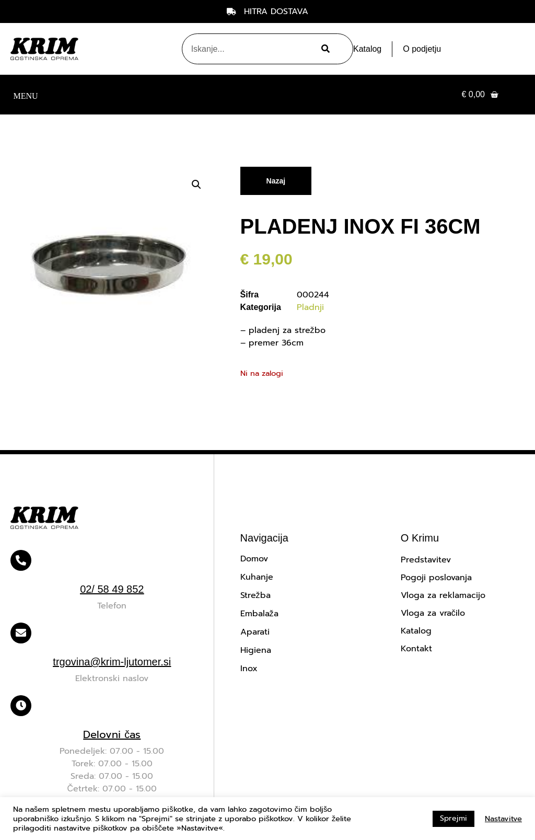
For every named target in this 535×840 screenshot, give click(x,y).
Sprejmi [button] (453, 818)
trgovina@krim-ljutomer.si (112, 662)
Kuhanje (256, 577)
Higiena (255, 650)
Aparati (255, 632)
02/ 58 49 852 (112, 589)
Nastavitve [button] (503, 818)
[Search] (324, 49)
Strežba (255, 595)
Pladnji (310, 307)
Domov (254, 559)
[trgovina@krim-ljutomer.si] (20, 633)
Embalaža (259, 613)
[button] (25, 94)
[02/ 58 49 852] (20, 560)
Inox (249, 668)
